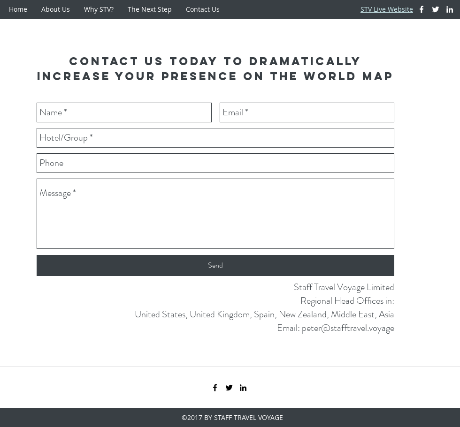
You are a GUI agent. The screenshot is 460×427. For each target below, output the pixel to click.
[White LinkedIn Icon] (449, 9)
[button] (55, 9)
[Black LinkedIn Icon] (243, 387)
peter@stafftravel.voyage (348, 328)
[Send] (215, 265)
